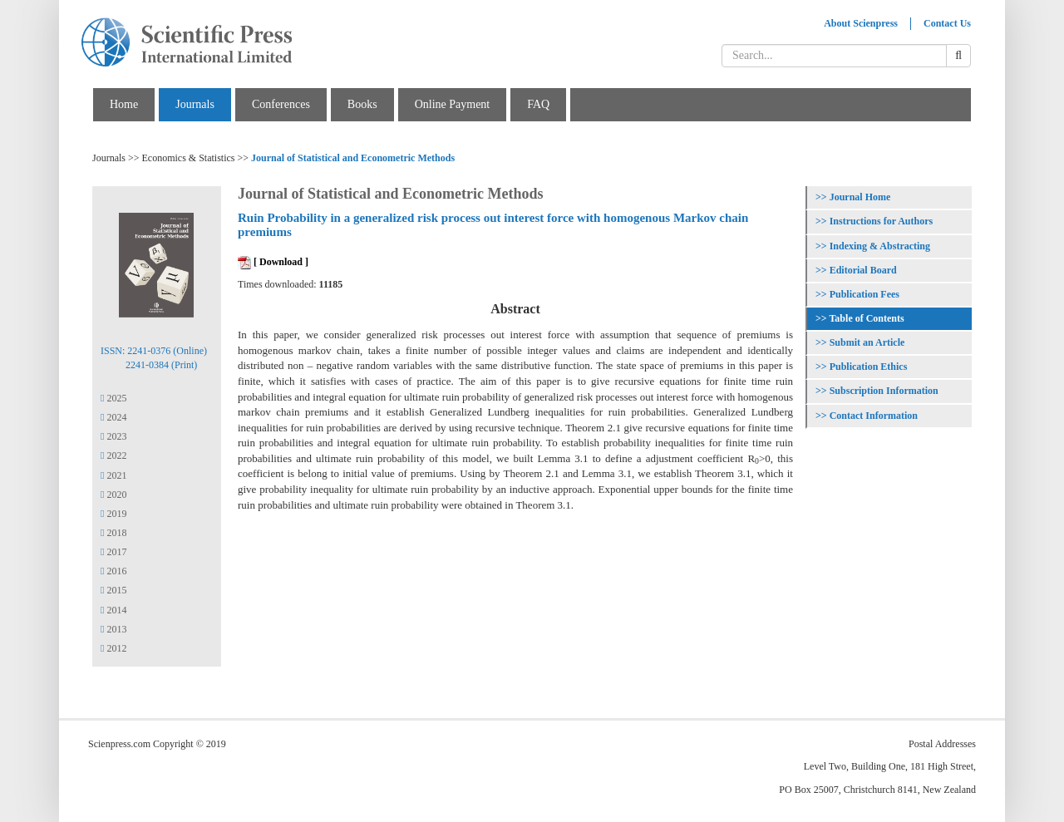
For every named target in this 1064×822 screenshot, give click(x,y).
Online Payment (452, 104)
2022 (113, 455)
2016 (113, 571)
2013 (113, 629)
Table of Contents (866, 318)
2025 (113, 398)
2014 (113, 610)
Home (124, 104)
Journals (194, 104)
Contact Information (874, 415)
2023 (113, 436)
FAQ (538, 104)
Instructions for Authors (881, 221)
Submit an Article (867, 342)
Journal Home (860, 197)
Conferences (281, 104)
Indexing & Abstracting (880, 246)
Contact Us (947, 23)
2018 (113, 533)
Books (362, 104)
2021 (113, 475)
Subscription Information (884, 390)
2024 (113, 417)
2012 (113, 648)
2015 (113, 590)
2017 (113, 552)
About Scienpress (861, 23)
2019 (113, 513)
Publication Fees (864, 294)
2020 (113, 494)
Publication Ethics (869, 366)
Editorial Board (863, 270)
